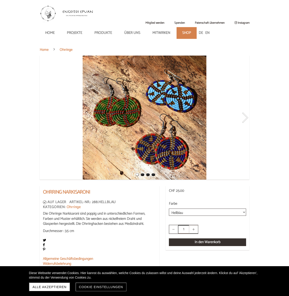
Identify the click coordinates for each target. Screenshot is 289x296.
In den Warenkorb (207, 242)
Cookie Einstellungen (101, 287)
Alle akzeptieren (50, 287)
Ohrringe (74, 207)
